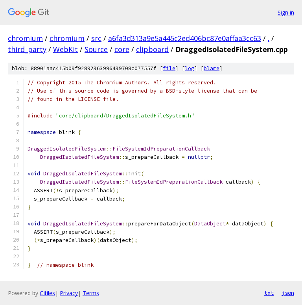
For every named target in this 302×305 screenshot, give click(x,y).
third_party (27, 49)
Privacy (69, 293)
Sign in (286, 12)
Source (96, 49)
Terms (91, 293)
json (288, 292)
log (189, 68)
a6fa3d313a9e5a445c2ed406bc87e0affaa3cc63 (184, 38)
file (169, 68)
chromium (25, 38)
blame (211, 68)
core (121, 49)
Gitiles (47, 293)
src (96, 38)
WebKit (65, 49)
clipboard (152, 49)
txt (269, 292)
